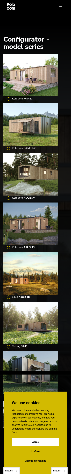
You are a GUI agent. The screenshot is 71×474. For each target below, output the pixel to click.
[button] (61, 6)
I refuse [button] (35, 451)
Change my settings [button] (35, 460)
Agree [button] (35, 442)
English (9, 470)
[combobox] (11, 470)
